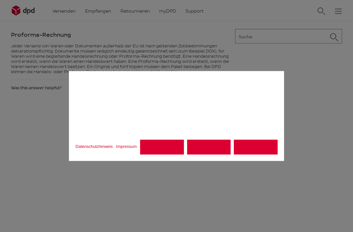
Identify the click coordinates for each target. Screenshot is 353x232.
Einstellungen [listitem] (208, 147)
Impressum (126, 146)
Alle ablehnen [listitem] (162, 147)
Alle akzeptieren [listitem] (256, 147)
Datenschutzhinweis (94, 146)
